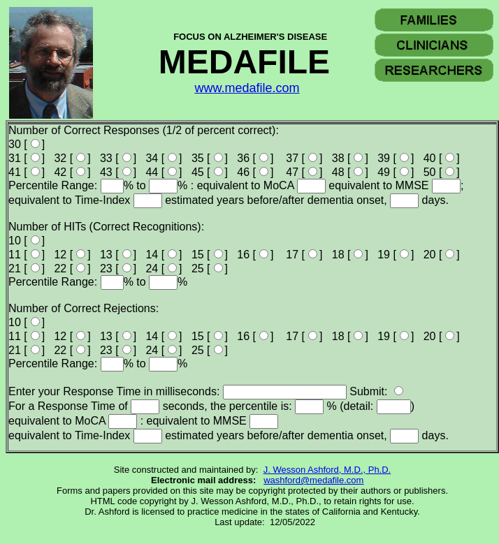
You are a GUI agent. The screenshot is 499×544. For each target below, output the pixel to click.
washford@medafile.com (313, 480)
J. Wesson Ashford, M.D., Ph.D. (327, 469)
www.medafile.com (246, 88)
